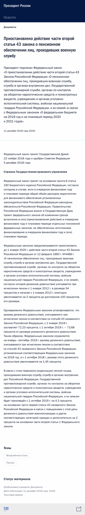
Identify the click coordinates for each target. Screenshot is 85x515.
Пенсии (10, 462)
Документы (10, 27)
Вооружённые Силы (17, 455)
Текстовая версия (13, 495)
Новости (10, 17)
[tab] (6, 509)
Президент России (17, 5)
